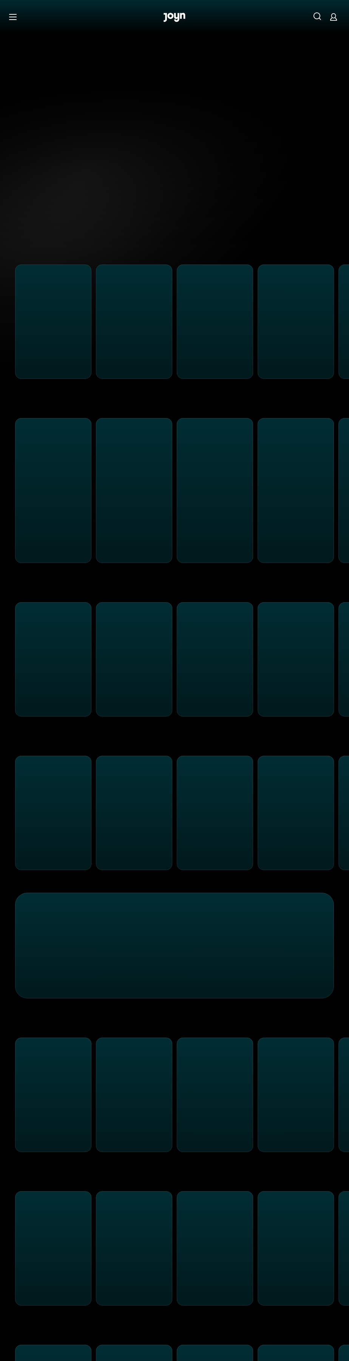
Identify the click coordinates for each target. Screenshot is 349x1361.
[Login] (333, 16)
